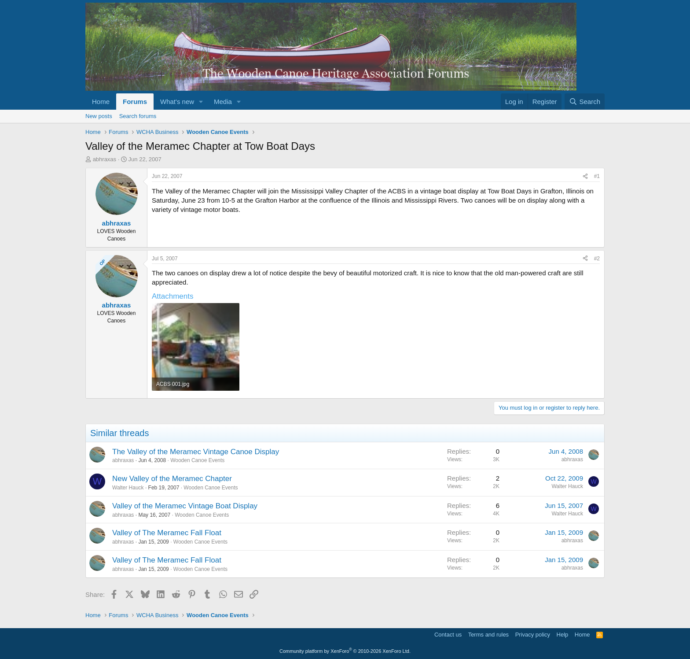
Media (223, 101)
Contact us (448, 634)
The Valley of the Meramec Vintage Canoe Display (195, 452)
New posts (98, 116)
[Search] (585, 101)
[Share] (585, 176)
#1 (597, 176)
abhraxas (104, 159)
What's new (177, 101)
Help (563, 634)
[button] (201, 101)
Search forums (138, 116)
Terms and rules (488, 634)
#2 (597, 258)
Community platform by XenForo (345, 651)
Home (101, 101)
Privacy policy (532, 634)
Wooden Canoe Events (197, 460)
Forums (135, 101)
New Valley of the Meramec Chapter (172, 478)
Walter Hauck (128, 488)
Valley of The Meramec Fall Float (166, 533)
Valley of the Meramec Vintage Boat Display (184, 506)
